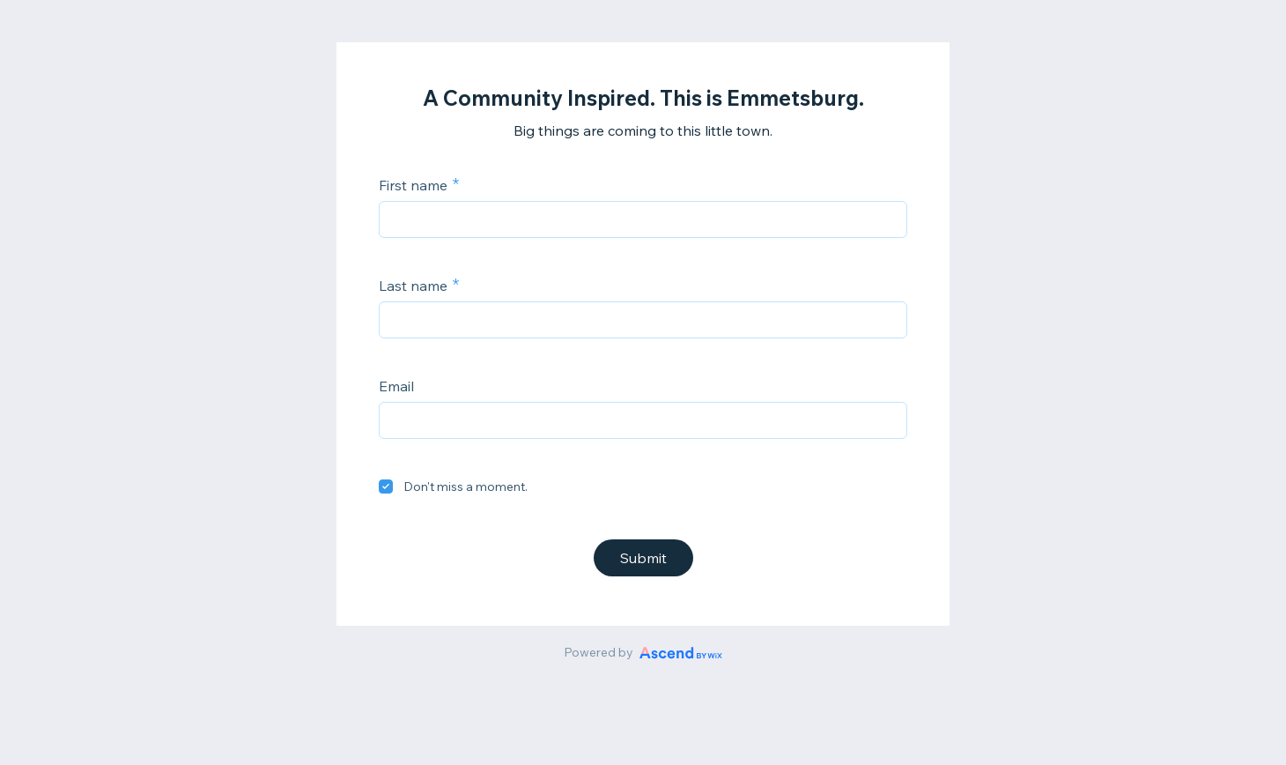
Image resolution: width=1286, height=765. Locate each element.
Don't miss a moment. (465, 486)
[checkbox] (386, 486)
